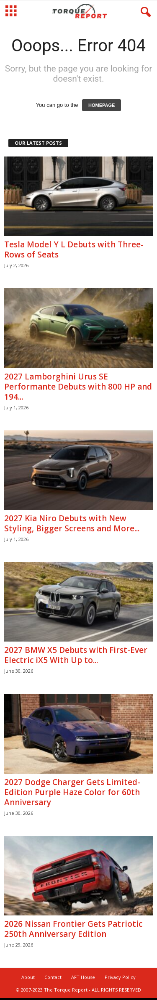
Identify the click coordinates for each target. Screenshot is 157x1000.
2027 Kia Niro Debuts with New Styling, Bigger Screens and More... (71, 524)
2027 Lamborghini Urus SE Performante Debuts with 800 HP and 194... (78, 387)
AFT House (83, 978)
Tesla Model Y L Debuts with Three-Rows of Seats (74, 250)
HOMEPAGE (101, 106)
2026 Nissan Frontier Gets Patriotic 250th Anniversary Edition (73, 929)
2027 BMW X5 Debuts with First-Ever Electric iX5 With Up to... (75, 655)
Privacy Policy (120, 978)
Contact (53, 978)
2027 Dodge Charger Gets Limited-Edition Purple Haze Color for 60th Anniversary (72, 793)
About (28, 978)
